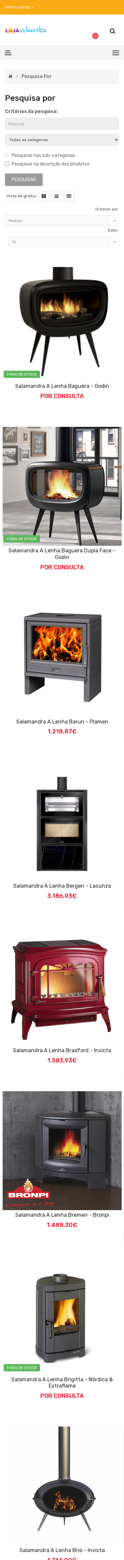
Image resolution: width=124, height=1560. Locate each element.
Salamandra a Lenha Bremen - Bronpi (62, 1215)
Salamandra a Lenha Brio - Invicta (62, 1550)
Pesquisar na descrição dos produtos (47, 164)
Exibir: (113, 230)
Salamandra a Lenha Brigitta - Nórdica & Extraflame (62, 1382)
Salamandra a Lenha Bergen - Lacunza (62, 886)
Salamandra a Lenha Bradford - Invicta (62, 1050)
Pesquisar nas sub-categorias (40, 155)
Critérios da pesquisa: (31, 111)
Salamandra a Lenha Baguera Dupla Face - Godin (62, 553)
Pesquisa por (36, 76)
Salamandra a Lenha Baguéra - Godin (62, 386)
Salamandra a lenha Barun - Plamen (62, 722)
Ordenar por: (107, 209)
